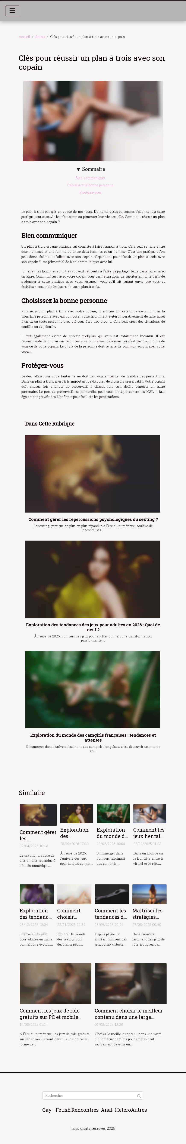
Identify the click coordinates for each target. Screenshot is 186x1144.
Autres (40, 36)
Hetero (123, 1109)
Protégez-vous (91, 192)
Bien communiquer (91, 177)
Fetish (63, 1109)
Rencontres (85, 1109)
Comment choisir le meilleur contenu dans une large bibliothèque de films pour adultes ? (129, 1020)
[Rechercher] (92, 1095)
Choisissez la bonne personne (90, 185)
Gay (47, 1109)
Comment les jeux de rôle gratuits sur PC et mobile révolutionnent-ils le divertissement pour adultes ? (55, 1020)
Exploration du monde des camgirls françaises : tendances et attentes (93, 737)
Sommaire (93, 169)
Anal (107, 1109)
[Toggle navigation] (12, 11)
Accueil (24, 36)
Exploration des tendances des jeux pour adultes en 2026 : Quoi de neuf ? (93, 627)
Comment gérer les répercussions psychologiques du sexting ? (93, 519)
